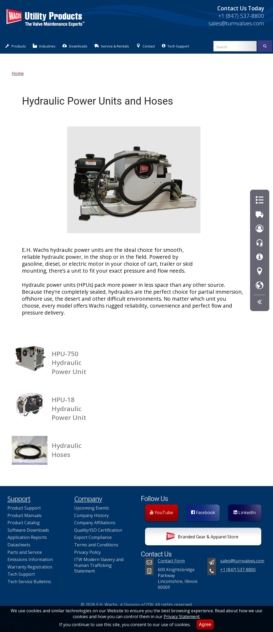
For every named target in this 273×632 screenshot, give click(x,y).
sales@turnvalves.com (236, 23)
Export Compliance (93, 537)
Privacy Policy (87, 552)
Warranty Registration (29, 567)
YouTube (161, 512)
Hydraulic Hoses (67, 450)
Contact (145, 46)
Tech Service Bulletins (29, 582)
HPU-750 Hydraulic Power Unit (69, 362)
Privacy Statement (182, 616)
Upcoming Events (91, 508)
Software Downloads (28, 530)
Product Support (24, 508)
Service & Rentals (112, 46)
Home (18, 73)
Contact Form (171, 561)
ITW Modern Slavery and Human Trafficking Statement (98, 565)
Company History (91, 515)
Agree (205, 624)
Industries (44, 46)
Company (88, 498)
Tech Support (175, 46)
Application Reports (27, 537)
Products (15, 46)
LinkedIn (245, 512)
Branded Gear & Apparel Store (202, 537)
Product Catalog (23, 523)
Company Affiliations (94, 523)
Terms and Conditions (96, 545)
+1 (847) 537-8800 (241, 15)
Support (18, 498)
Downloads (74, 46)
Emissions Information (30, 559)
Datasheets (18, 545)
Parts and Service (24, 552)
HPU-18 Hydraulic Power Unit (69, 408)
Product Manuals (24, 515)
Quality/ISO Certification (98, 530)
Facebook (203, 512)
